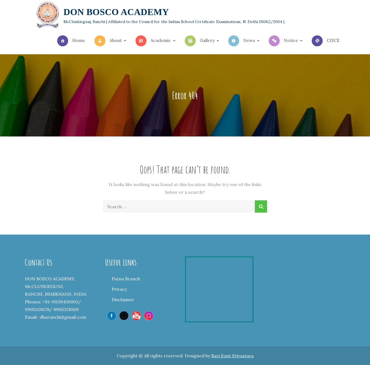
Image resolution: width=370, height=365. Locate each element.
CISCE (326, 40)
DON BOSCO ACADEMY (116, 12)
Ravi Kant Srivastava (232, 355)
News (241, 40)
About (108, 40)
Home (71, 40)
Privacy (119, 289)
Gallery (200, 40)
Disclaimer (123, 299)
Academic (153, 40)
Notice (283, 40)
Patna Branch (126, 278)
